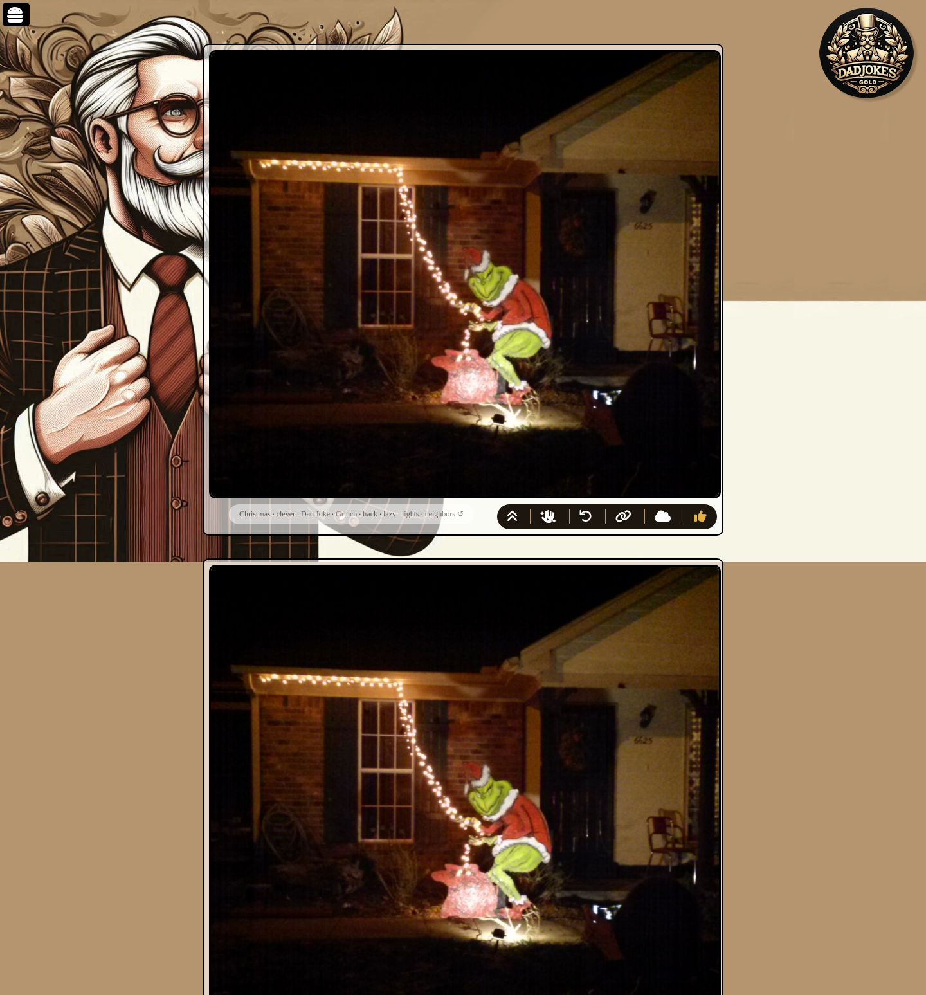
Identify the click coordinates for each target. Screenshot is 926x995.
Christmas (255, 513)
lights (410, 513)
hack (370, 513)
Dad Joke (315, 513)
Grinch (346, 513)
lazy (389, 513)
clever (286, 513)
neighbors (440, 513)
